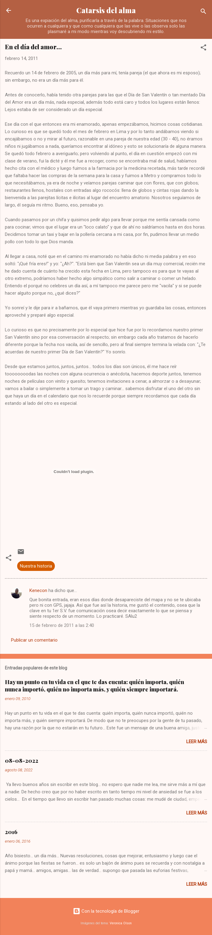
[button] (203, 48)
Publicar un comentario (34, 640)
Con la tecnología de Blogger (106, 911)
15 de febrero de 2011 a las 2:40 (61, 625)
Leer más (196, 741)
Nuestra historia (36, 566)
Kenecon (38, 590)
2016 (11, 832)
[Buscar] (203, 12)
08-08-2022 (21, 760)
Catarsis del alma (106, 10)
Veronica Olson (121, 923)
